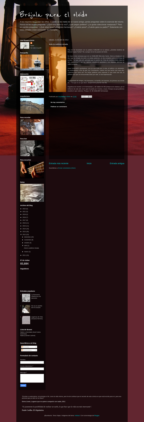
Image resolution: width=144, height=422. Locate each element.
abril (25, 245)
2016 (24, 223)
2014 (24, 229)
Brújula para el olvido (53, 14)
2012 (24, 234)
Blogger (96, 415)
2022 (24, 209)
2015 (24, 226)
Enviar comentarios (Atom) (66, 168)
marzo (26, 251)
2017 (24, 220)
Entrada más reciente (58, 163)
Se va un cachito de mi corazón (36, 306)
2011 (24, 255)
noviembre (28, 240)
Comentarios (27, 350)
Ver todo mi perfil (35, 48)
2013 (24, 231)
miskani (77, 415)
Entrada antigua (117, 163)
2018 (24, 217)
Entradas (25, 347)
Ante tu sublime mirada (31, 248)
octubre (27, 243)
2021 (24, 211)
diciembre (27, 237)
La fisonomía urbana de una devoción (36, 296)
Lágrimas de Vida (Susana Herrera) (37, 318)
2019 (24, 214)
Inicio (89, 163)
